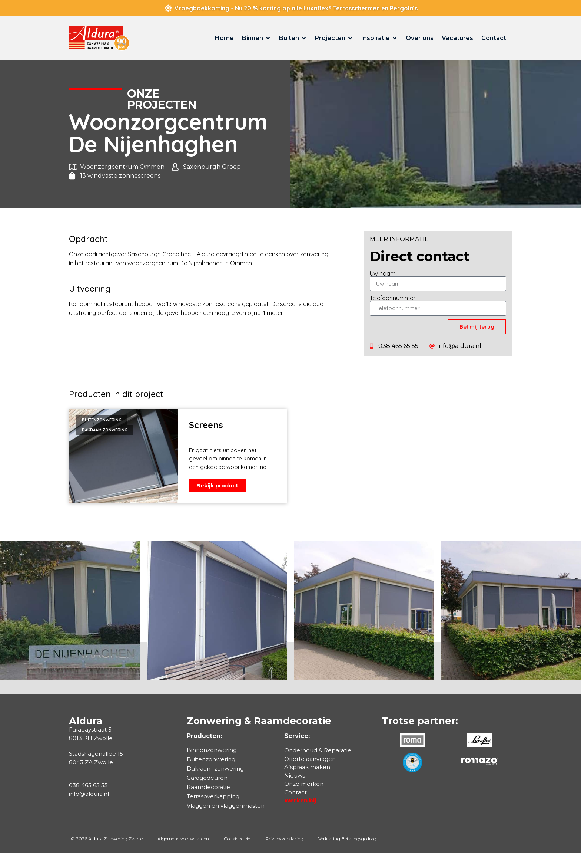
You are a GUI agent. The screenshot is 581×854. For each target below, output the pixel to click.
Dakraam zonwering (215, 769)
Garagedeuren (207, 778)
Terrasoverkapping (213, 797)
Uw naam (382, 273)
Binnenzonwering (212, 750)
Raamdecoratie (208, 787)
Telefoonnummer (392, 298)
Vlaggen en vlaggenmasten (226, 806)
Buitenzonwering (211, 759)
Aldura (85, 721)
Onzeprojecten (161, 99)
